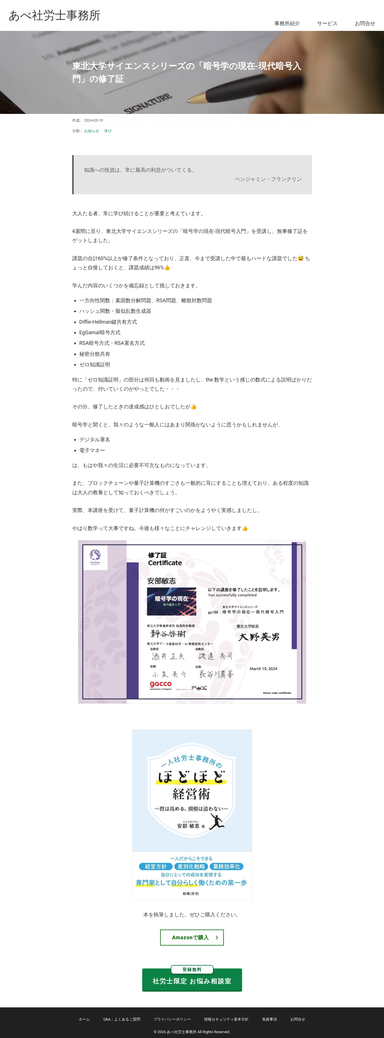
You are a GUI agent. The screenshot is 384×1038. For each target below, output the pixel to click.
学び (108, 131)
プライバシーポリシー (172, 1019)
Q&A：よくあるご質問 (121, 1019)
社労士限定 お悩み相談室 (192, 976)
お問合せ (365, 23)
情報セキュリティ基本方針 (226, 1019)
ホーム (84, 1019)
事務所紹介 (287, 23)
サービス (327, 23)
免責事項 (269, 1019)
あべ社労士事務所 (54, 15)
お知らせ (91, 131)
